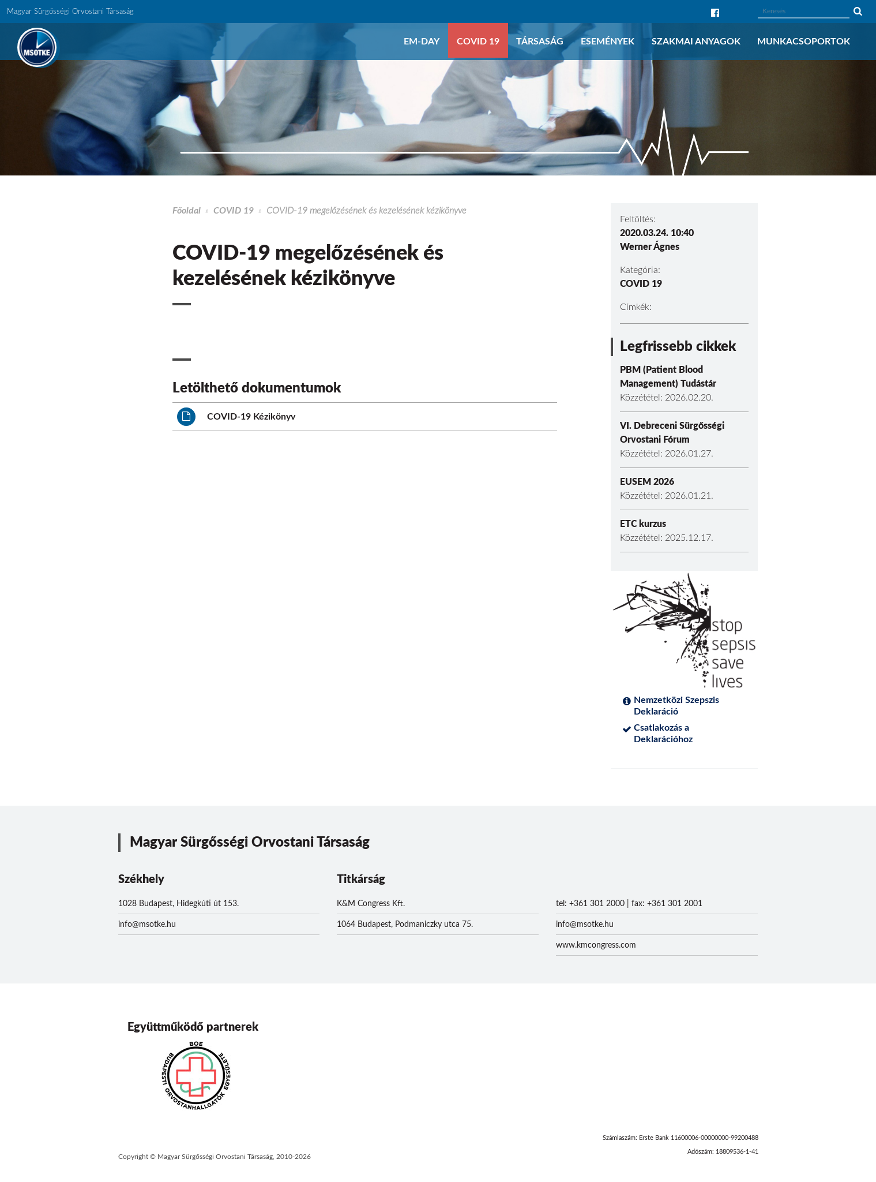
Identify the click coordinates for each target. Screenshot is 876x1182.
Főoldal (186, 210)
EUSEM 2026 (647, 482)
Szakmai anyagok (696, 41)
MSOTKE (37, 47)
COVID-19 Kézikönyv (236, 416)
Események (607, 41)
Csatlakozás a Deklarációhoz (663, 733)
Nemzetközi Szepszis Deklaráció (676, 705)
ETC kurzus (643, 524)
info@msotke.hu (147, 925)
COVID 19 (478, 41)
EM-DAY (421, 41)
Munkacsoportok (803, 41)
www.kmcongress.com (596, 945)
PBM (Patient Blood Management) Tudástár (668, 376)
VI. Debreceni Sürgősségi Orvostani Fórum (672, 432)
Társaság (539, 41)
